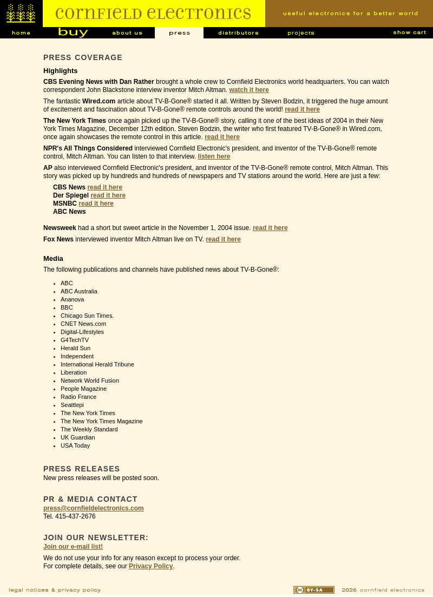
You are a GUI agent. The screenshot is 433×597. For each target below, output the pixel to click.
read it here (302, 109)
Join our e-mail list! (73, 546)
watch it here (249, 90)
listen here (214, 156)
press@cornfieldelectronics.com (93, 508)
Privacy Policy (151, 566)
